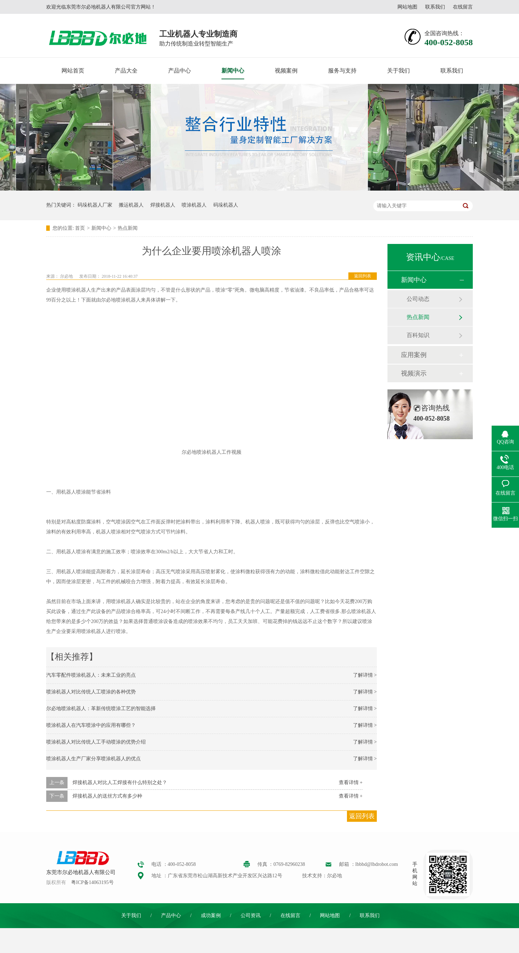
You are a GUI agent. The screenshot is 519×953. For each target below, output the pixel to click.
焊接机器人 (162, 205)
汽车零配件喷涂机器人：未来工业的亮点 (91, 675)
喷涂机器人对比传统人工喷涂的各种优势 (91, 691)
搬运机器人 (131, 205)
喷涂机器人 (194, 205)
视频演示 (414, 373)
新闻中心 (232, 71)
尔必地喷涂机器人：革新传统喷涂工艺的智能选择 (101, 708)
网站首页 (72, 71)
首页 (80, 228)
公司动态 (418, 299)
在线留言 (463, 7)
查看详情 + (351, 782)
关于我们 (398, 71)
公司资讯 (251, 915)
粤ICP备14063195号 (92, 882)
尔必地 (66, 276)
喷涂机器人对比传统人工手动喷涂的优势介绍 (96, 742)
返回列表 (362, 275)
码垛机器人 (225, 205)
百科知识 (418, 335)
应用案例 (414, 354)
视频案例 (286, 71)
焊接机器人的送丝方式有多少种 (107, 796)
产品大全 (126, 71)
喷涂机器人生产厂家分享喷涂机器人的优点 (93, 758)
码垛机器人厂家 (94, 205)
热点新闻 (128, 228)
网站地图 (407, 7)
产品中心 (179, 71)
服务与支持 (342, 71)
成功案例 (211, 915)
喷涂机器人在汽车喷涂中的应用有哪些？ (91, 725)
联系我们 (435, 7)
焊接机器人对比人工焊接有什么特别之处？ (120, 782)
